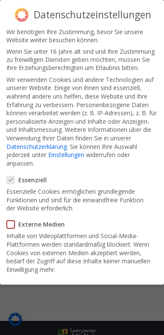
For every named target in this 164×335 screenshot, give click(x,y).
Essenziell (29, 180)
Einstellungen (66, 155)
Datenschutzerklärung (36, 147)
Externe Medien (38, 224)
